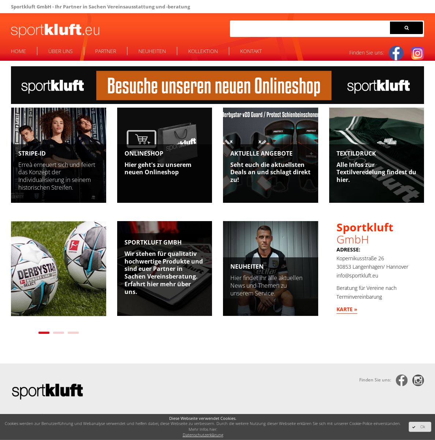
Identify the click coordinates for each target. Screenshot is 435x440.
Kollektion (203, 51)
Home (18, 51)
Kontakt (251, 51)
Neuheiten (152, 51)
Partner (105, 51)
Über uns (60, 51)
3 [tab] (73, 333)
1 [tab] (43, 333)
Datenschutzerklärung (203, 434)
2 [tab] (58, 333)
